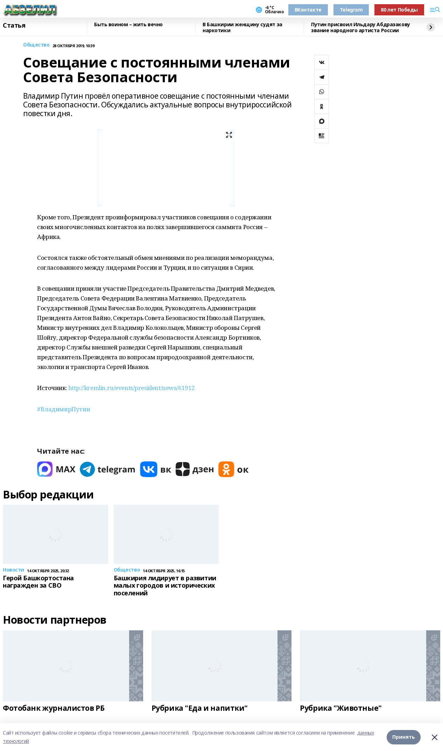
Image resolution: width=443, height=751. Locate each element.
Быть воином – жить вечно (128, 25)
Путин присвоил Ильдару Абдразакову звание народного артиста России (360, 27)
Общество (36, 45)
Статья (14, 25)
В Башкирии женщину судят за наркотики (242, 27)
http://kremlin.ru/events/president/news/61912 (131, 388)
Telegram (351, 9)
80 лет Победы (399, 9)
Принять (403, 737)
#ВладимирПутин (63, 409)
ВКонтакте (308, 9)
